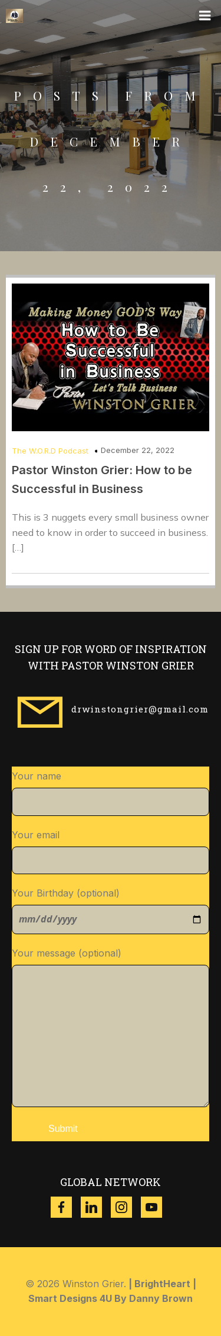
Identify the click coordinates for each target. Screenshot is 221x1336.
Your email (110, 852)
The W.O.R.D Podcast (50, 450)
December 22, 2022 (137, 450)
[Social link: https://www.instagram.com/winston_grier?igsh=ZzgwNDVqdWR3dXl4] (126, 1207)
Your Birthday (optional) (110, 910)
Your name (110, 793)
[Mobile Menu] (205, 16)
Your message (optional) (110, 1027)
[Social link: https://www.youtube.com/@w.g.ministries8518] (156, 1207)
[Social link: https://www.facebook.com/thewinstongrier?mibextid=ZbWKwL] (66, 1207)
